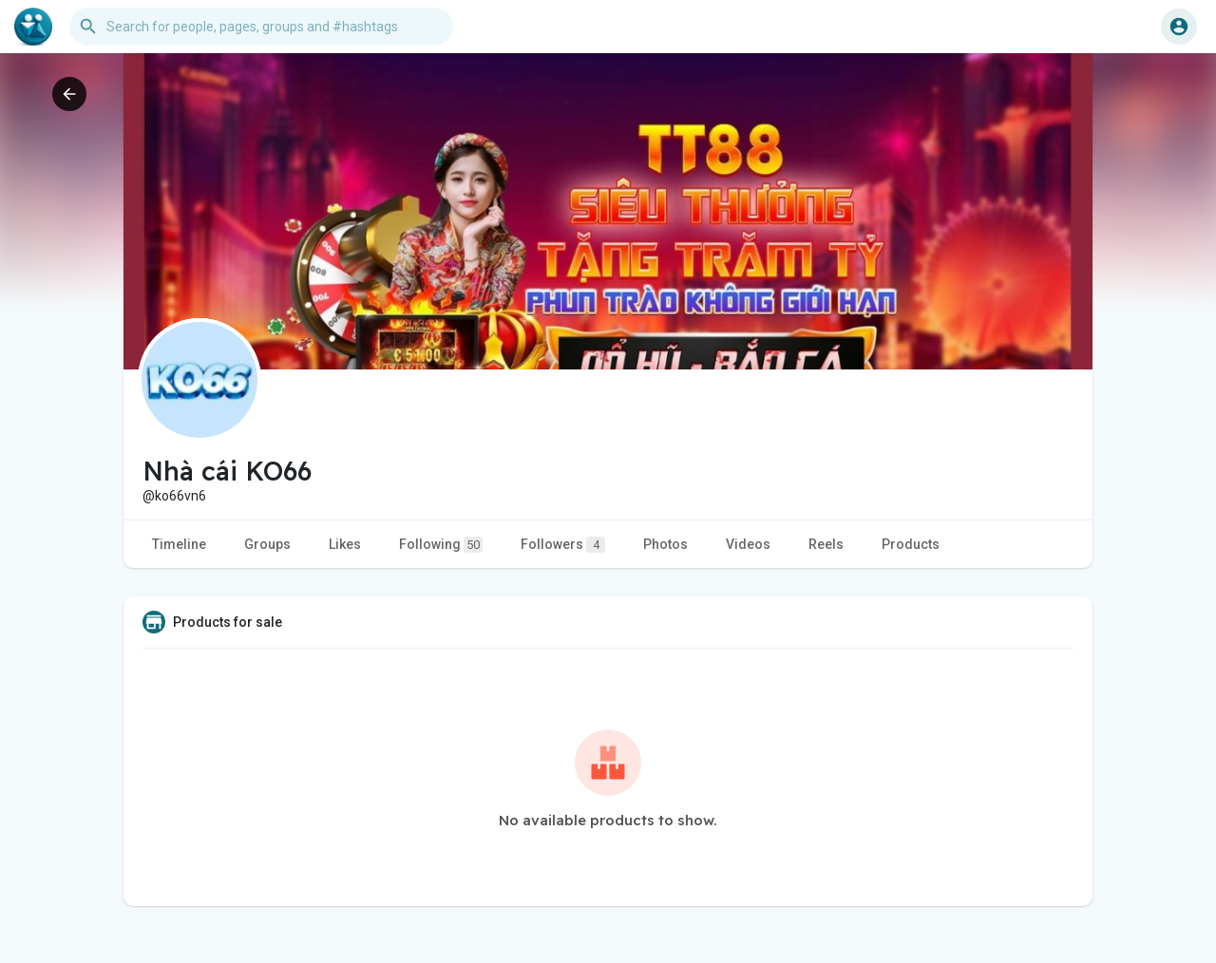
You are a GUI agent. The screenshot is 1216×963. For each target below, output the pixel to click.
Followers (563, 545)
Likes (345, 544)
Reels (826, 544)
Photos (665, 544)
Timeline (179, 544)
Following (441, 545)
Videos (748, 544)
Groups (267, 544)
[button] (261, 27)
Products (911, 544)
